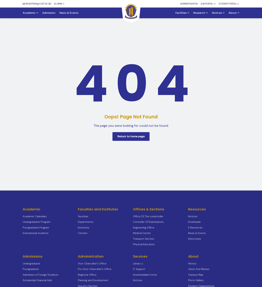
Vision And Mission (198, 269)
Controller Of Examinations (148, 222)
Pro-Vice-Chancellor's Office (94, 269)
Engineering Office (143, 227)
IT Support (139, 269)
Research (200, 13)
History (192, 263)
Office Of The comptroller (148, 216)
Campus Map (195, 274)
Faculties (83, 216)
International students (35, 233)
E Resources (195, 227)
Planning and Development (93, 280)
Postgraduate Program (36, 227)
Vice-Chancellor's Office (92, 263)
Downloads (194, 222)
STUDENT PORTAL (229, 3)
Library (138, 263)
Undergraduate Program (36, 222)
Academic (30, 13)
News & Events (68, 13)
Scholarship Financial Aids (37, 280)
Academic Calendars (35, 216)
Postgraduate (31, 269)
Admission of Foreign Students (40, 274)
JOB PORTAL (207, 4)
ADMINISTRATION (189, 3)
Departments (85, 222)
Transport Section (143, 239)
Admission (48, 13)
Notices (218, 13)
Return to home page (131, 136)
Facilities (182, 13)
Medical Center (142, 233)
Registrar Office (87, 274)
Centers (82, 233)
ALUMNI (59, 4)
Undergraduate (31, 263)
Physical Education (144, 244)
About (234, 13)
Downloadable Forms (145, 274)
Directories (194, 239)
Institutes (83, 227)
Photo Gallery (196, 280)
